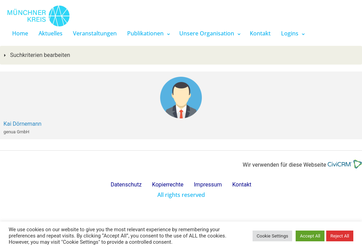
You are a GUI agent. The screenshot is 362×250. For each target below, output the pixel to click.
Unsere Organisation (206, 33)
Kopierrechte (167, 184)
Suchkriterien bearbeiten (39, 55)
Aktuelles (51, 33)
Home (20, 33)
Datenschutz (125, 184)
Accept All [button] (310, 236)
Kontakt (260, 33)
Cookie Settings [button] (272, 236)
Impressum (208, 184)
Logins (289, 33)
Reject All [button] (339, 236)
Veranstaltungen (95, 33)
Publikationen (145, 33)
